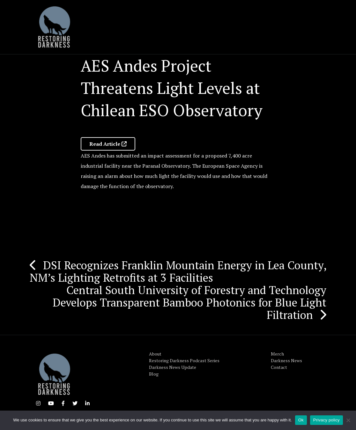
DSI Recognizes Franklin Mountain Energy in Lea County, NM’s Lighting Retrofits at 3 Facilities (178, 271)
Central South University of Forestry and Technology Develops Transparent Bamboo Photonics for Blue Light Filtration (189, 302)
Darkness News (286, 360)
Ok (301, 420)
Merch (277, 354)
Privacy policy (326, 420)
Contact (279, 367)
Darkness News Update (172, 367)
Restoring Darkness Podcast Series (184, 360)
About (155, 354)
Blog (154, 374)
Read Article (108, 143)
